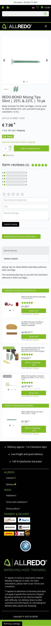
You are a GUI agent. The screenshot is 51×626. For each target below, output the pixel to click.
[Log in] (3, 7)
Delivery (11, 484)
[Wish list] (37, 7)
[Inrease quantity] (10, 146)
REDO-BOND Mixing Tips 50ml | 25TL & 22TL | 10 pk (32, 412)
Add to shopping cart (34, 148)
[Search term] (22, 13)
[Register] (8, 7)
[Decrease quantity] (10, 149)
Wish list (8, 155)
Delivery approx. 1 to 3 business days (27, 446)
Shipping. (32, 605)
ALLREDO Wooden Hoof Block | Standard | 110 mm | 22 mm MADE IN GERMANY (32, 323)
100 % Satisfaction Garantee (27, 461)
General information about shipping (18, 142)
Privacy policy (13, 508)
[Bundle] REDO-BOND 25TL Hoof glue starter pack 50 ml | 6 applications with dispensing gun (33, 349)
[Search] (45, 13)
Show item (33, 310)
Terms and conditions (16, 502)
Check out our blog (6, 19)
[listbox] (12, 304)
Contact (11, 478)
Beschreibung (10, 250)
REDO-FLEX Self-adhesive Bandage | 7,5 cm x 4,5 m (33, 297)
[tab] (25, 250)
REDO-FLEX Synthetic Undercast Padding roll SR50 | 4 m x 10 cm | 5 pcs (33, 377)
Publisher (11, 495)
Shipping (20, 130)
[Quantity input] (5, 148)
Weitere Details (11, 258)
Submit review (10, 224)
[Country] (33, 7)
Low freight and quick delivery (27, 454)
